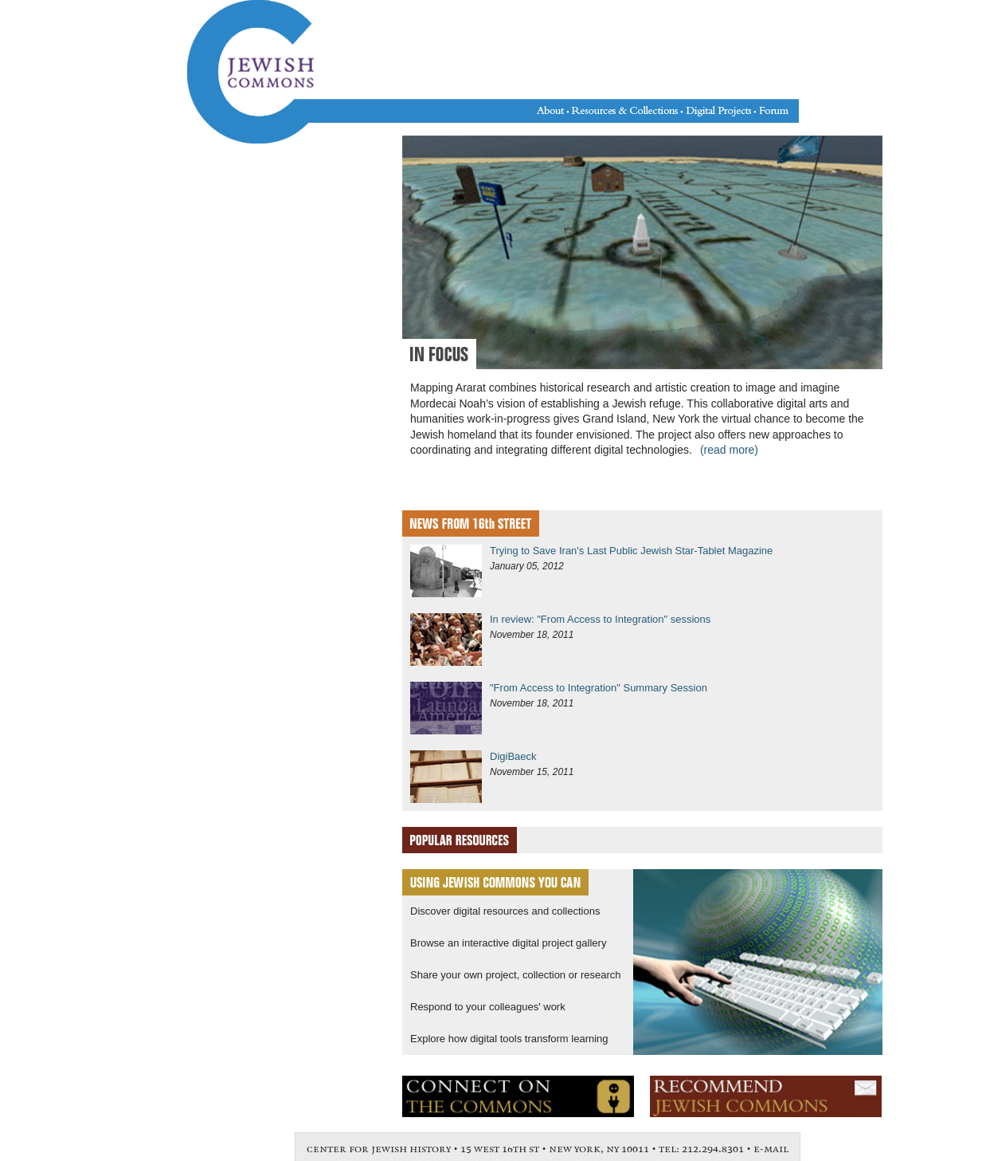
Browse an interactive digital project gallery (508, 943)
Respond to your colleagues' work (487, 1007)
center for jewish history (379, 1149)
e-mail (770, 1149)
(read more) (729, 449)
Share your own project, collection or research (515, 975)
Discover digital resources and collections (505, 911)
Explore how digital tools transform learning (509, 1039)
